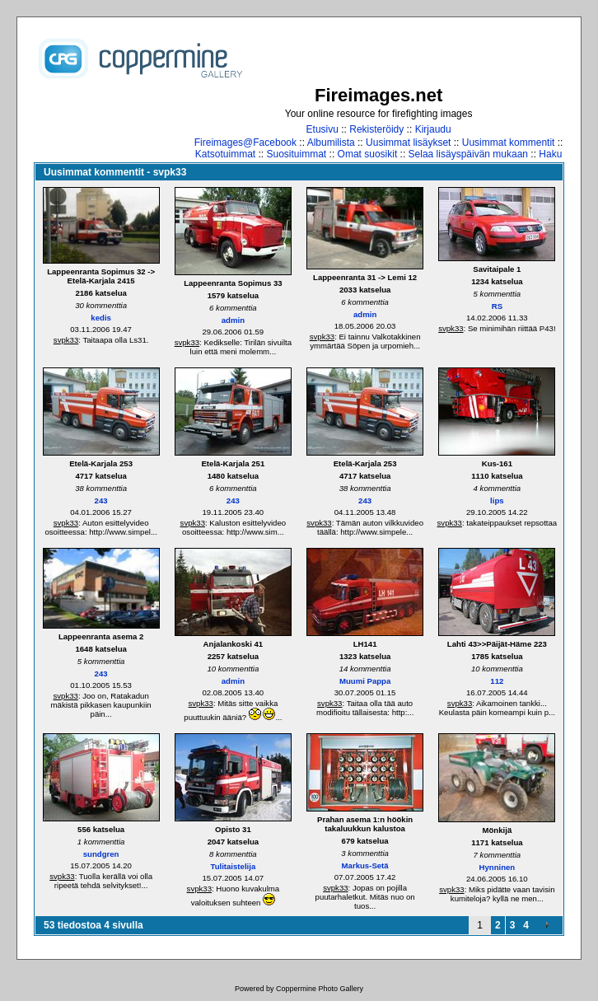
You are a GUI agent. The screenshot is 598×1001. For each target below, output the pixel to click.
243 (101, 500)
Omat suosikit (368, 154)
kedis (101, 317)
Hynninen (497, 867)
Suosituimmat (297, 154)
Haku (550, 154)
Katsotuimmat (225, 154)
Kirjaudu (433, 129)
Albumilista (331, 142)
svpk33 (66, 339)
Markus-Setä (365, 865)
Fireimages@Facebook (245, 142)
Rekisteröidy (376, 129)
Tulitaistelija (233, 866)
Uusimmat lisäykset (408, 142)
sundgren (101, 853)
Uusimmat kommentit (508, 142)
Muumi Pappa (364, 680)
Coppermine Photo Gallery (319, 989)
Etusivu (322, 129)
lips (497, 500)
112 (496, 680)
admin (233, 320)
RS (497, 306)
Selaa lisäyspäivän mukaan (468, 154)
